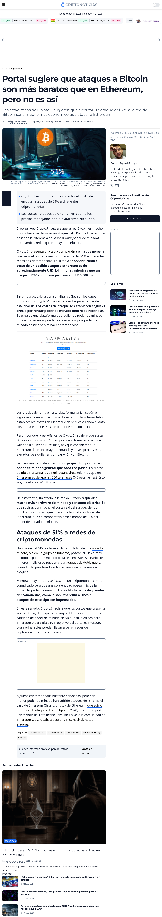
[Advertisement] (135, 253)
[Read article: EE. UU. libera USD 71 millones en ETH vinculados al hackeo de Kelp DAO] (54, 807)
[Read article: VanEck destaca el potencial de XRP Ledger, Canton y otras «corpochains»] (118, 311)
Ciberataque (55, 732)
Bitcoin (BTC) (37, 732)
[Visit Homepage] (78, 5)
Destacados (73, 732)
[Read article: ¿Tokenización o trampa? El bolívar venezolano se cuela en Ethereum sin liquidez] (10, 881)
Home (5, 68)
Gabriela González (15, 861)
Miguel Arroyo (17, 121)
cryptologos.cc (77, 185)
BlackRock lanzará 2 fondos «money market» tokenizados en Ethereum (144, 326)
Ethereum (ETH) (91, 732)
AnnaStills (46, 183)
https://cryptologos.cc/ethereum (91, 183)
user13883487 (89, 185)
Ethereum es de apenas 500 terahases (44, 477)
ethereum (65, 185)
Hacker (22, 737)
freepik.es (101, 185)
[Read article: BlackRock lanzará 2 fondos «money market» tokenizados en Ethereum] (118, 327)
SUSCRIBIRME (135, 218)
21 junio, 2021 (38, 121)
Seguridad (16, 68)
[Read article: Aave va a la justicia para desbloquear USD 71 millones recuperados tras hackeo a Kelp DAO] (10, 910)
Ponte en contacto (86, 751)
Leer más (7, 873)
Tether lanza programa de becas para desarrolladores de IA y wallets (143, 293)
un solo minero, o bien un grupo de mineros (60, 550)
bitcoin (74, 183)
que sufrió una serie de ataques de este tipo (59, 707)
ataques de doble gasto (83, 562)
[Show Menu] (3, 4)
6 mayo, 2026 (28, 884)
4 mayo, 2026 (27, 913)
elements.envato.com (61, 183)
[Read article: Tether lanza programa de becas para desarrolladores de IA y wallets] (118, 294)
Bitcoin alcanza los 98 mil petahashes (48, 472)
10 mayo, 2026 (33, 861)
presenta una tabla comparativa (54, 251)
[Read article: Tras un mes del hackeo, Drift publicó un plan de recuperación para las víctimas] (10, 895)
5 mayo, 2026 (27, 898)
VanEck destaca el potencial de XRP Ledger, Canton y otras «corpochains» (144, 309)
